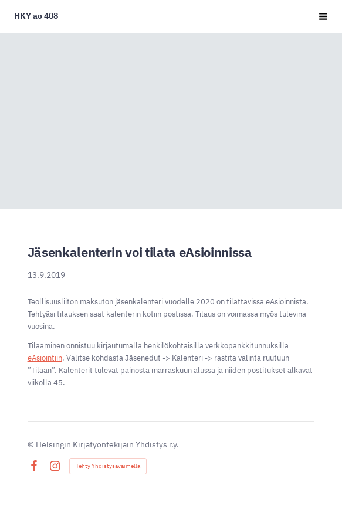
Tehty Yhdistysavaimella (108, 466)
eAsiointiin (45, 358)
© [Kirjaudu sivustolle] (32, 444)
